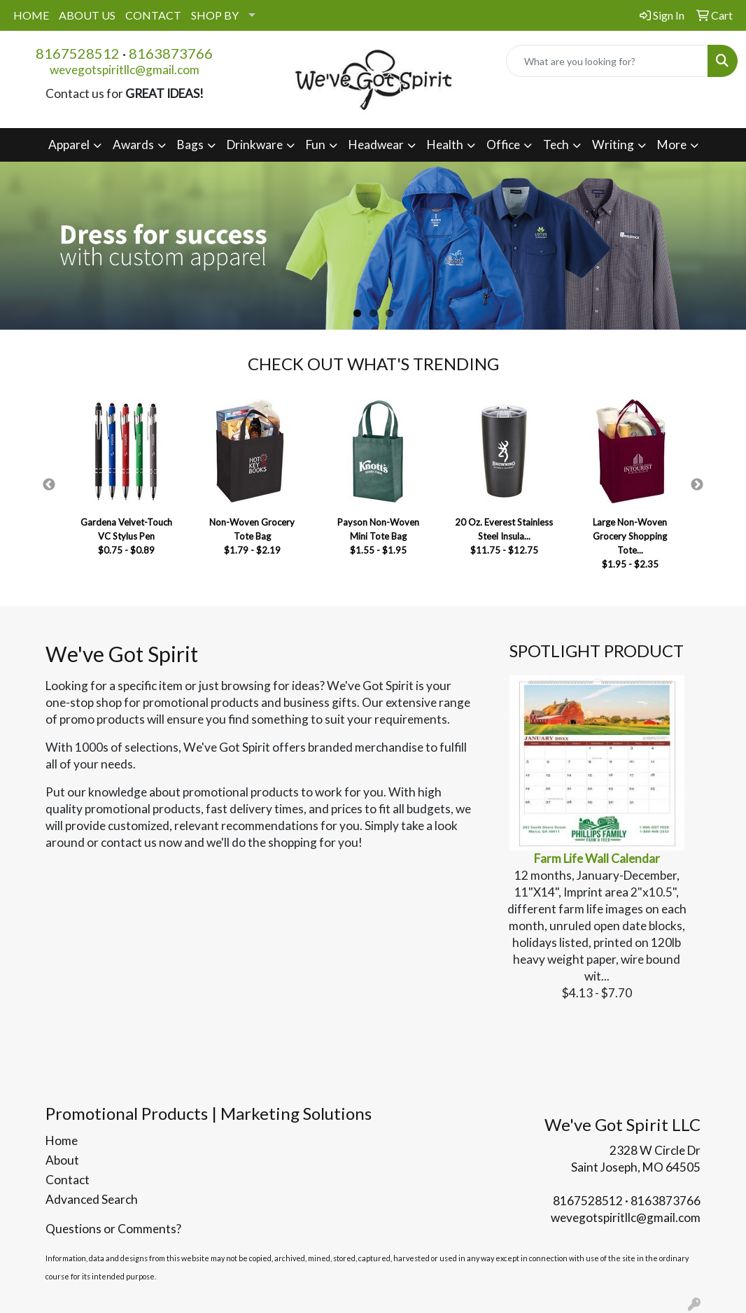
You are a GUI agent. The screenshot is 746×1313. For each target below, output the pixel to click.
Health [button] (445, 144)
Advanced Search (91, 1199)
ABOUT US (87, 15)
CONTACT (153, 15)
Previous (49, 485)
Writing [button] (613, 144)
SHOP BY (215, 15)
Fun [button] (315, 144)
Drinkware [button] (255, 144)
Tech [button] (556, 144)
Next (697, 485)
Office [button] (503, 144)
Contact (67, 1179)
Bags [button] (190, 144)
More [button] (672, 144)
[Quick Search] (607, 61)
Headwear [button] (376, 144)
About (62, 1160)
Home (61, 1140)
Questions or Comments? (113, 1228)
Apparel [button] (69, 144)
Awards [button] (133, 144)
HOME (31, 15)
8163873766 (171, 53)
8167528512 (78, 53)
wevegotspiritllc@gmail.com (124, 69)
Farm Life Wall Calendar (597, 858)
